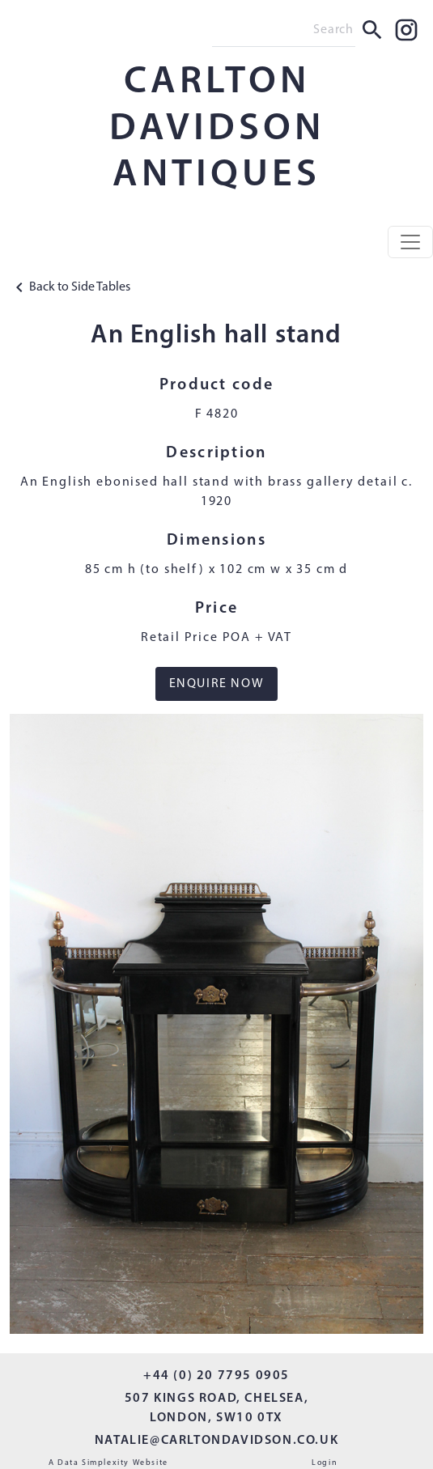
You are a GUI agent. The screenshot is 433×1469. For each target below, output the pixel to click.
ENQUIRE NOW (217, 683)
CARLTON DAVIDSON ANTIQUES (217, 129)
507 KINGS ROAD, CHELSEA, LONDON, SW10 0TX (216, 1408)
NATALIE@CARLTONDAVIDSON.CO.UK (216, 1440)
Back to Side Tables (70, 287)
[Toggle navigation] (410, 242)
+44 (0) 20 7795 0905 (216, 1375)
